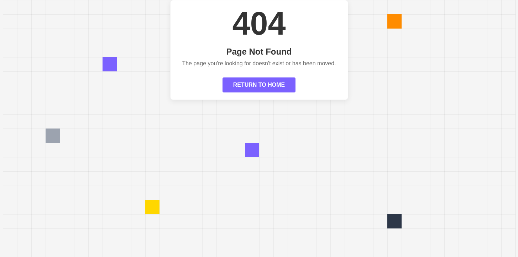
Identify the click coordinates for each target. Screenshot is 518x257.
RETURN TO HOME (259, 85)
